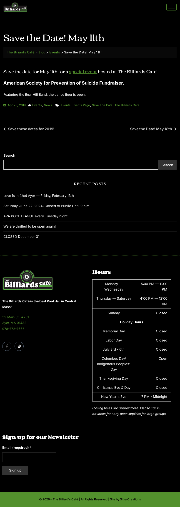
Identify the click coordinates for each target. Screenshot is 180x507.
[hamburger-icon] (171, 7)
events (65, 105)
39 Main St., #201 (15, 317)
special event (83, 71)
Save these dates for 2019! (31, 129)
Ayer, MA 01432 (14, 323)
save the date (102, 105)
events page (81, 105)
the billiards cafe (127, 105)
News (48, 105)
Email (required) (17, 448)
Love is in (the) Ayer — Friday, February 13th (38, 195)
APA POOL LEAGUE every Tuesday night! (35, 216)
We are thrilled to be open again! (29, 226)
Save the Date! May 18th (151, 129)
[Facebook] (6, 346)
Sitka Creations (130, 499)
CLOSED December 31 (21, 236)
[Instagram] (19, 346)
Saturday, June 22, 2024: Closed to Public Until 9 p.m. (46, 206)
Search (9, 155)
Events (37, 105)
